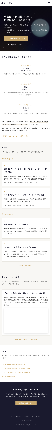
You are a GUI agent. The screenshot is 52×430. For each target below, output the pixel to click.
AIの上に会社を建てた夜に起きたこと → (14, 365)
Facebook (39, 416)
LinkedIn (26, 416)
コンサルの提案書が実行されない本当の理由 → (16, 369)
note (11, 416)
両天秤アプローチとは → (15, 45)
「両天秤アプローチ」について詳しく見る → (16, 136)
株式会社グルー (7, 3)
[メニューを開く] (49, 3)
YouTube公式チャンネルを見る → (26, 339)
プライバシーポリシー (26, 420)
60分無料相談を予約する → (16, 38)
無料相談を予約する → (26, 403)
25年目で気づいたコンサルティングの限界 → (16, 372)
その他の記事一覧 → (8, 376)
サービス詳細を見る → (26, 265)
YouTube (18, 416)
